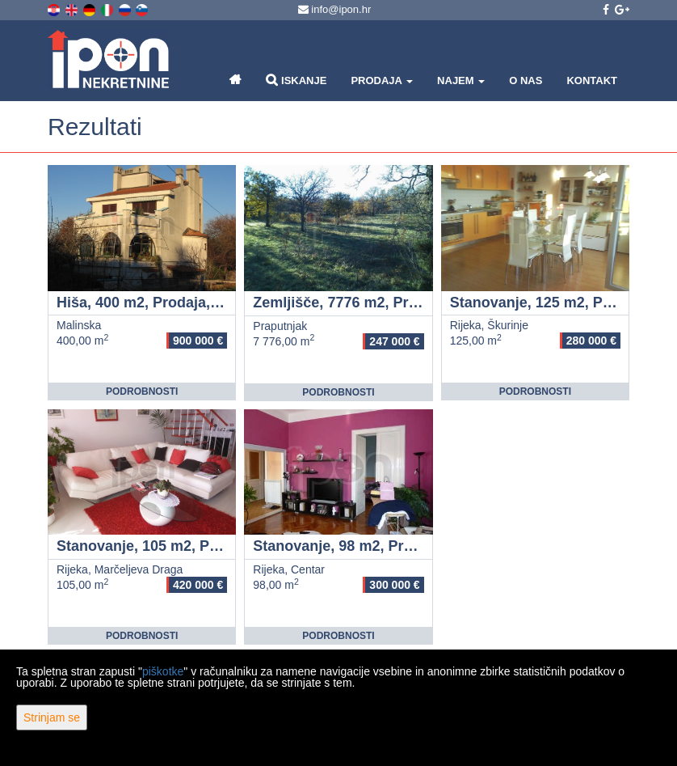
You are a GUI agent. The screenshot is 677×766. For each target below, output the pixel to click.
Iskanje (296, 80)
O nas (525, 80)
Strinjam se (51, 717)
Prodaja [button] (382, 80)
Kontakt (591, 80)
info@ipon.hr (335, 9)
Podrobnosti (142, 391)
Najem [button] (461, 80)
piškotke (162, 671)
